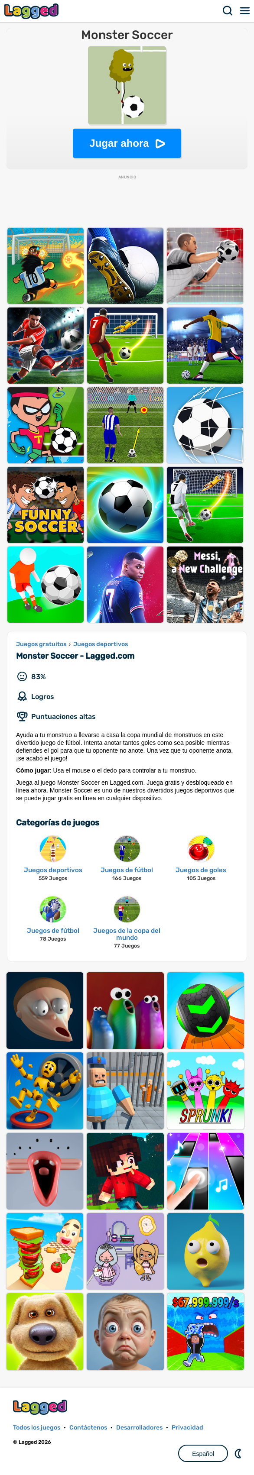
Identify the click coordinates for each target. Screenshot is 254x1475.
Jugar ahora (119, 143)
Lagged (32, 11)
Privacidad (187, 1427)
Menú (245, 11)
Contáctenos (88, 1427)
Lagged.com (41, 1407)
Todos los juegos (36, 1427)
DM (238, 1453)
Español (203, 1453)
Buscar (228, 11)
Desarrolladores (139, 1427)
